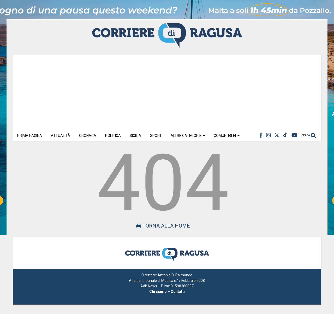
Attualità (60, 135)
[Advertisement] (167, 91)
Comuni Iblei (227, 135)
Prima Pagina (29, 135)
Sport (156, 135)
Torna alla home (163, 226)
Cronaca (87, 135)
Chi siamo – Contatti (167, 291)
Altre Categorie (188, 135)
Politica (113, 135)
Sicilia (135, 135)
